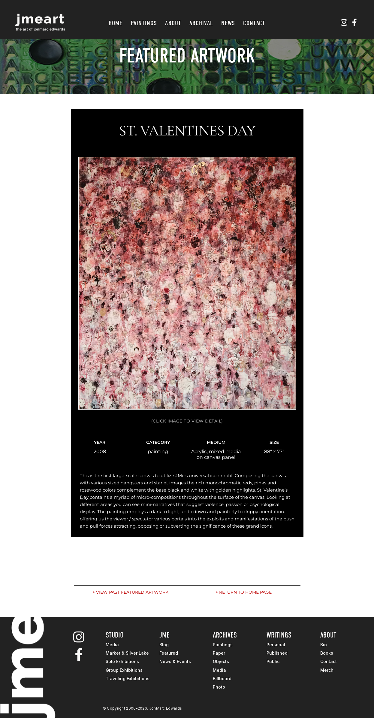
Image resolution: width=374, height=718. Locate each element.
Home (115, 23)
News (228, 23)
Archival (201, 23)
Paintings (144, 23)
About (173, 23)
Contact (254, 23)
